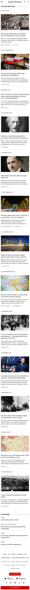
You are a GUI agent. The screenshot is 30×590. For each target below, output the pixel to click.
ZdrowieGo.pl (7, 565)
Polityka (3, 517)
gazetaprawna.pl (25, 561)
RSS (28, 557)
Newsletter (13, 565)
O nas (9, 554)
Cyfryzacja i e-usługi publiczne (8, 524)
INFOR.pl (13, 561)
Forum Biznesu (23, 565)
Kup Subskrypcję (15, 587)
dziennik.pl (4, 561)
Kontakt (5, 554)
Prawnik (3, 533)
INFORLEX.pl (18, 561)
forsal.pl (8, 561)
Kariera (25, 554)
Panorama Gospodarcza (15, 568)
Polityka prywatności (6, 557)
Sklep (17, 565)
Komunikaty (19, 554)
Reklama (13, 554)
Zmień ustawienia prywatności (19, 557)
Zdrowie (3, 542)
